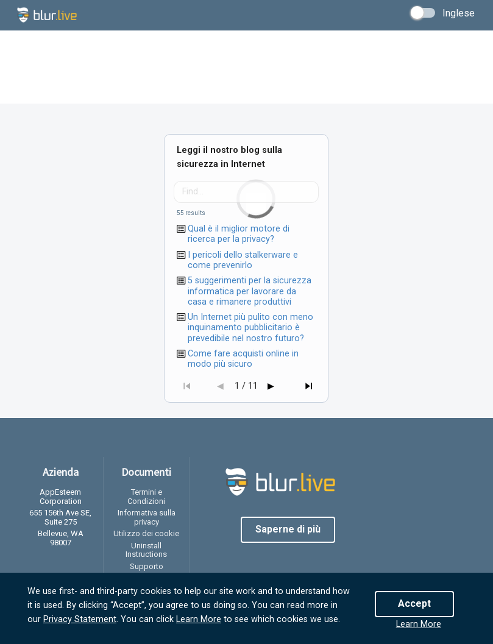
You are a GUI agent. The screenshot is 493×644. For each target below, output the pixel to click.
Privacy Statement (79, 619)
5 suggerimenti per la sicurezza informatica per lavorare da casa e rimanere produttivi (249, 291)
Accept (414, 603)
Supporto (146, 566)
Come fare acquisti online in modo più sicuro (243, 359)
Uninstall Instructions (146, 550)
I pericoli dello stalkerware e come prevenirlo (243, 260)
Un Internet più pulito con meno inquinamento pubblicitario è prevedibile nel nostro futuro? (250, 328)
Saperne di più (288, 529)
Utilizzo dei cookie (146, 533)
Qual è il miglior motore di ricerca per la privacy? (238, 234)
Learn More (198, 619)
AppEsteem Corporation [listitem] (61, 497)
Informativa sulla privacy (147, 517)
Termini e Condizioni (146, 496)
